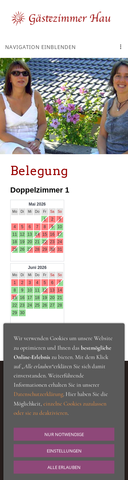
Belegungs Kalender (22, 341)
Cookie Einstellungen (89, 417)
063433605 (60, 446)
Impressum (64, 425)
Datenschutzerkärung (39, 417)
